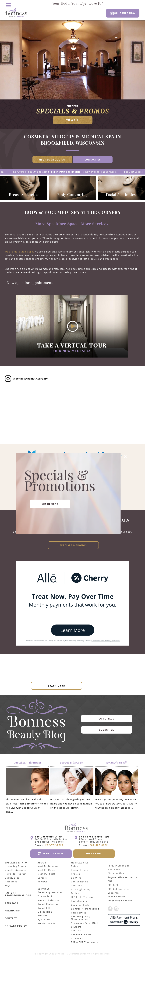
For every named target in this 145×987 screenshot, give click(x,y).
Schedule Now (122, 13)
